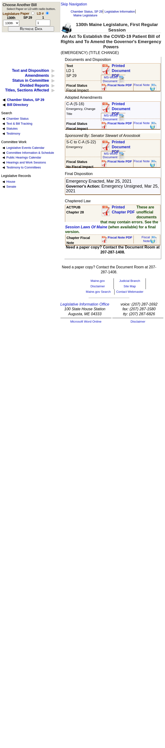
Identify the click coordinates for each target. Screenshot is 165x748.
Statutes (12, 128)
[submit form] (31, 29)
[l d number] (43, 23)
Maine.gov (98, 281)
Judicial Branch (129, 281)
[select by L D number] (47, 13)
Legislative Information (120, 11)
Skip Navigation (74, 4)
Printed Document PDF (121, 69)
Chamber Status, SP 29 (86, 11)
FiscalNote (146, 239)
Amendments (37, 75)
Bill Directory (17, 105)
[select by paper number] (32, 13)
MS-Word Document (110, 79)
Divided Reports (34, 85)
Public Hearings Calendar (23, 157)
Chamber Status (17, 118)
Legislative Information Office (84, 304)
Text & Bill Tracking (19, 123)
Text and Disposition (30, 70)
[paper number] (27, 23)
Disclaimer (98, 286)
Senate (11, 186)
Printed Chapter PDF (123, 209)
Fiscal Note (141, 85)
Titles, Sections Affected (27, 90)
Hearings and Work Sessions (26, 162)
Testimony (13, 133)
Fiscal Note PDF (119, 85)
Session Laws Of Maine (86, 227)
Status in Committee (30, 80)
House (10, 181)
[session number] (11, 23)
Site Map (130, 286)
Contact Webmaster (129, 291)
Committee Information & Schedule (30, 152)
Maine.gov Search (98, 291)
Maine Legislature (85, 15)
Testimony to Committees (23, 167)
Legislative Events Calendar (25, 147)
